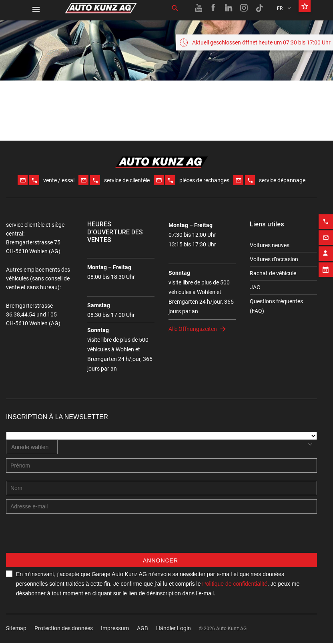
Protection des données (63, 628)
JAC (255, 287)
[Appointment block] (326, 264)
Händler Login (173, 628)
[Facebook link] (214, 8)
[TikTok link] (259, 8)
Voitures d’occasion (274, 259)
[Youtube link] (199, 8)
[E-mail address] (161, 506)
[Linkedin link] (229, 8)
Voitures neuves (269, 245)
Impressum (115, 628)
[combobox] (32, 447)
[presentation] (67, 537)
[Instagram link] (244, 8)
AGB (142, 628)
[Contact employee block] (326, 248)
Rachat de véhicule (273, 273)
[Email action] (326, 232)
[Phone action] (326, 216)
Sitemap (16, 628)
